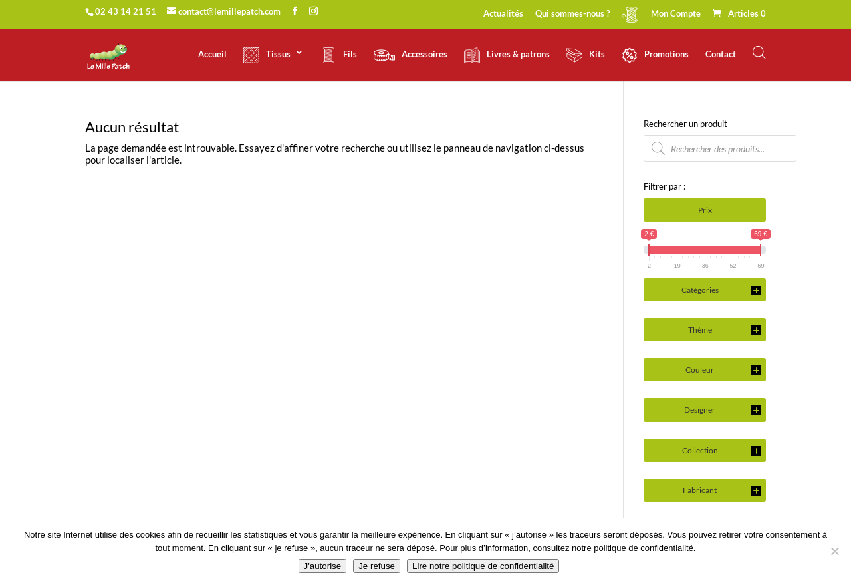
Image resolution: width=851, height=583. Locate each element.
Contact (720, 54)
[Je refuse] (834, 551)
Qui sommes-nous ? (572, 14)
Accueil (212, 54)
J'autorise (323, 566)
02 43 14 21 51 (125, 11)
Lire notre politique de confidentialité (483, 566)
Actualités (503, 14)
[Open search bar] (759, 52)
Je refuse (376, 566)
